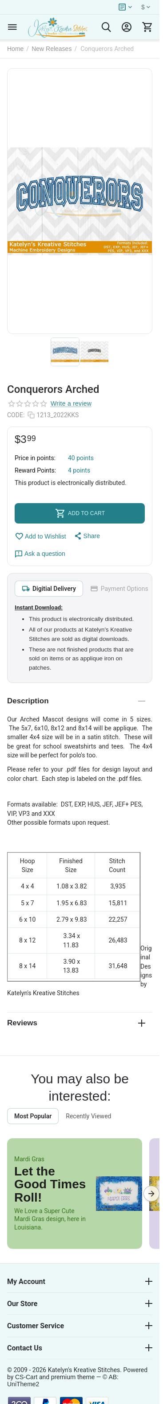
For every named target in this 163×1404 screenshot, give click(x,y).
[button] (86, 535)
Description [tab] (76, 701)
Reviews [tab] (76, 1023)
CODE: (15, 415)
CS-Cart (26, 1377)
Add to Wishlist (40, 536)
